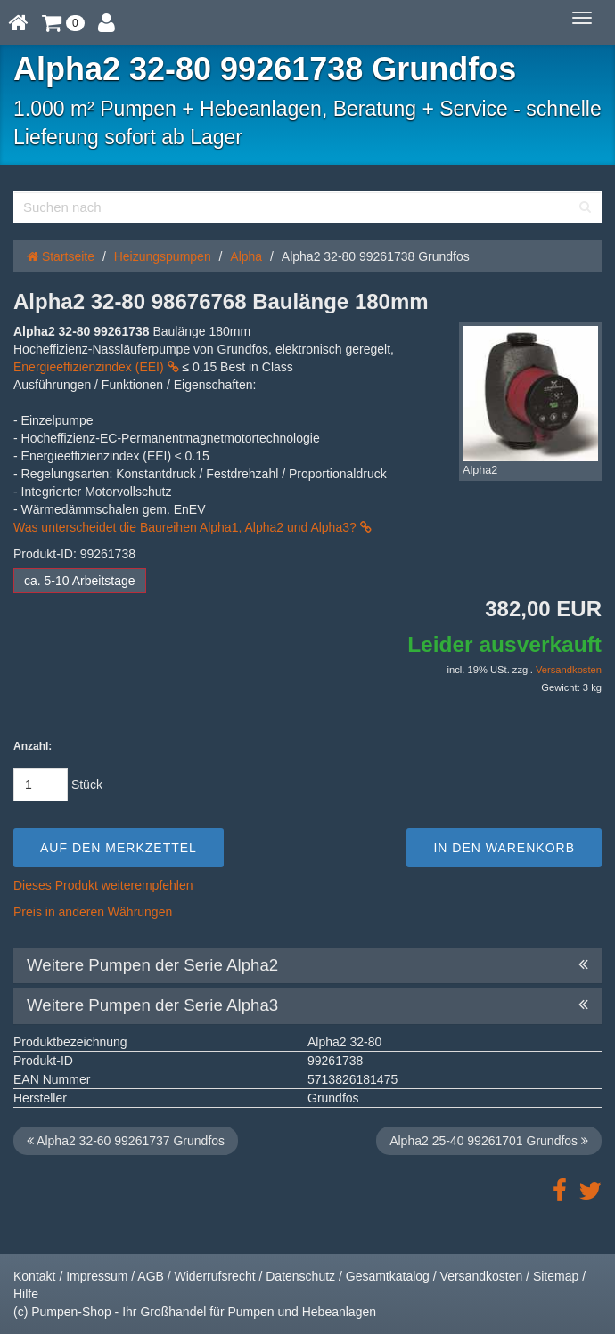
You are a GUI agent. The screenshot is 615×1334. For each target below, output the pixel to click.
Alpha (246, 256)
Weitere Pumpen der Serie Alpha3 (307, 1005)
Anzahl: (32, 746)
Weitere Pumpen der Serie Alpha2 (307, 965)
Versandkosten (569, 669)
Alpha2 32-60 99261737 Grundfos (126, 1141)
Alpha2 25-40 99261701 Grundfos (489, 1141)
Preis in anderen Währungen (92, 912)
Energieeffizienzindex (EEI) (96, 367)
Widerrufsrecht (215, 1276)
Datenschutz (300, 1276)
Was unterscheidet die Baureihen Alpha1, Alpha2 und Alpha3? (192, 527)
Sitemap (555, 1276)
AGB (150, 1276)
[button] (63, 22)
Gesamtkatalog (388, 1276)
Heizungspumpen (162, 256)
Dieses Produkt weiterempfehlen (103, 885)
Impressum (96, 1276)
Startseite (60, 256)
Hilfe (25, 1294)
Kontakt (34, 1276)
